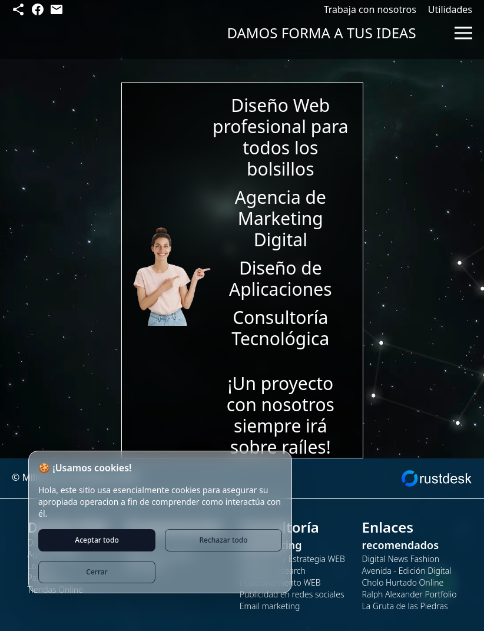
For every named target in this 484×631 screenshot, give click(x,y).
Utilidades (450, 9)
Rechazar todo (223, 540)
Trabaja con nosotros (370, 9)
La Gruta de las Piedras (405, 606)
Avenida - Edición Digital (407, 570)
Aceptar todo (96, 540)
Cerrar (96, 572)
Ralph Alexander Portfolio (409, 594)
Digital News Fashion (400, 558)
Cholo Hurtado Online (403, 582)
